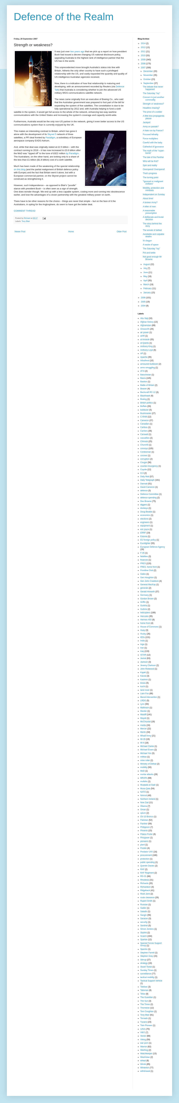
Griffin (143, 602)
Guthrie (143, 609)
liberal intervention (148, 697)
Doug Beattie (146, 512)
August (146, 264)
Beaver (143, 388)
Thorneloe (145, 1008)
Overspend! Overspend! (154, 169)
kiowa (143, 683)
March (146, 284)
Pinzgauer (145, 837)
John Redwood (147, 669)
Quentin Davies (147, 866)
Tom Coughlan (147, 1011)
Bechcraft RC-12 (148, 392)
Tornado (144, 1018)
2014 (143, 43)
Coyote (143, 469)
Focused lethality (150, 134)
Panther (144, 823)
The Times (145, 1004)
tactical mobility (147, 977)
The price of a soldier (152, 112)
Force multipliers (150, 138)
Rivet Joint (145, 894)
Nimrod (143, 795)
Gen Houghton (147, 577)
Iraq (142, 651)
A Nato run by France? (153, 130)
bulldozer (144, 410)
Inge (142, 644)
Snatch (143, 936)
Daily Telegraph (147, 480)
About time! (148, 198)
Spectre (143, 949)
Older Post (122, 231)
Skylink (143, 932)
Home (71, 231)
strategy (144, 963)
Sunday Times (146, 970)
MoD (142, 771)
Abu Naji (144, 318)
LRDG (143, 700)
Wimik (143, 1064)
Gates (143, 574)
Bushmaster (145, 413)
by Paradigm (72, 153)
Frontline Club (146, 570)
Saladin (143, 911)
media (143, 725)
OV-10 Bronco (146, 816)
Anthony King (146, 346)
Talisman (144, 990)
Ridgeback (145, 890)
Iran (142, 648)
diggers (143, 504)
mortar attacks (146, 774)
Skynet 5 (52, 134)
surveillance (145, 973)
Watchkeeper (146, 1053)
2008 (143, 63)
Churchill (144, 445)
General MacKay (148, 584)
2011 (143, 51)
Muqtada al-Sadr (148, 785)
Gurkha (143, 605)
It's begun (147, 240)
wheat (143, 1060)
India (142, 641)
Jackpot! (147, 122)
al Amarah (145, 339)
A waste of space (151, 244)
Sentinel (144, 925)
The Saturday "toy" (151, 93)
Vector (143, 1036)
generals (144, 588)
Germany (144, 595)
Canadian (144, 424)
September (148, 83)
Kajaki (143, 672)
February (147, 288)
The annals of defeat (152, 230)
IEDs (142, 637)
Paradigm (50, 137)
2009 (143, 59)
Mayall (143, 718)
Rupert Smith (146, 901)
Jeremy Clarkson (148, 665)
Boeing (143, 399)
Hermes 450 (145, 619)
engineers (144, 522)
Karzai (143, 676)
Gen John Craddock (149, 581)
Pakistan (144, 820)
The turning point (150, 177)
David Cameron (147, 487)
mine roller (145, 760)
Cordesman (145, 452)
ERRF (143, 533)
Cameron (144, 420)
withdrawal (145, 1071)
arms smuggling (147, 367)
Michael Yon (145, 753)
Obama (143, 806)
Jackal (143, 658)
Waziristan (145, 1057)
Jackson (144, 662)
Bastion (143, 381)
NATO (143, 792)
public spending (147, 862)
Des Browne (145, 501)
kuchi (142, 686)
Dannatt (144, 483)
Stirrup (143, 960)
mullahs (143, 781)
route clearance (147, 897)
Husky (143, 634)
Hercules (144, 616)
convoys (144, 448)
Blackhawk (145, 396)
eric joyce (144, 529)
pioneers (144, 841)
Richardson (145, 887)
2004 (143, 306)
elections (144, 519)
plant (142, 845)
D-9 (142, 473)
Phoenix (144, 830)
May (145, 276)
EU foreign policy (148, 540)
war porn (144, 1043)
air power (144, 332)
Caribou (144, 427)
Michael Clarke (147, 746)
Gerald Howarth (147, 591)
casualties (144, 438)
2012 (143, 47)
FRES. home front (148, 567)
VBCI (142, 1032)
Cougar (143, 462)
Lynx (142, 704)
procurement (146, 855)
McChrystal (145, 721)
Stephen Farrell (147, 952)
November (148, 75)
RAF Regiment (147, 873)
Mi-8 (142, 743)
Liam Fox (144, 693)
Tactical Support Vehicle (151, 981)
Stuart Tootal (146, 967)
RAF (142, 869)
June (145, 272)
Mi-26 (142, 739)
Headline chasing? (151, 108)
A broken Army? (150, 202)
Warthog (144, 1050)
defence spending (148, 497)
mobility (143, 767)
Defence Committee (149, 494)
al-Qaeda (144, 343)
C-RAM (143, 417)
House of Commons (149, 627)
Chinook (144, 441)
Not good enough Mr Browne (152, 258)
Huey (142, 630)
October (147, 79)
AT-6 (142, 371)
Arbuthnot (144, 360)
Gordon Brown (147, 598)
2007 (143, 67)
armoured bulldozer (149, 364)
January (147, 292)
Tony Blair (26, 221)
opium (143, 813)
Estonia (143, 536)
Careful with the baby (152, 142)
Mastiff (143, 714)
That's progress (150, 173)
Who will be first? (151, 161)
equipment (145, 526)
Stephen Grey (146, 956)
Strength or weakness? (153, 104)
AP (141, 353)
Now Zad (144, 802)
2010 (143, 55)
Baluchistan (145, 374)
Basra (143, 378)
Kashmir (144, 679)
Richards (144, 883)
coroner (143, 455)
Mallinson (144, 707)
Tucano (143, 1022)
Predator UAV (146, 852)
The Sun (144, 1001)
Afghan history (147, 322)
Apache (143, 357)
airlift (142, 336)
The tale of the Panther (153, 157)
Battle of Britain (147, 385)
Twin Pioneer (146, 1025)
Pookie (143, 848)
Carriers (144, 431)
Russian (144, 904)
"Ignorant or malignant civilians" (153, 182)
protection (144, 859)
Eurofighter (145, 543)
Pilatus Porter (146, 834)
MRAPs (143, 778)
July (145, 268)
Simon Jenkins (147, 929)
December (148, 71)
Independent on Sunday (154, 194)
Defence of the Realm (64, 16)
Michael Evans (147, 749)
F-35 (142, 553)
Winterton (144, 1067)
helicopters (145, 612)
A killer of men (149, 206)
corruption (144, 459)
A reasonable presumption (150, 211)
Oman (143, 809)
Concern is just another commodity (153, 98)
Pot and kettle (149, 253)
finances (144, 560)
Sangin (143, 915)
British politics (146, 403)
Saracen (144, 918)
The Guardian (146, 997)
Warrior (143, 1046)
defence (144, 490)
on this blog (19, 169)
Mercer (143, 728)
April (145, 280)
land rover (144, 690)
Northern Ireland (147, 799)
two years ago (77, 51)
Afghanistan (145, 325)
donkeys (144, 508)
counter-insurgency (149, 466)
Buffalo (143, 406)
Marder (143, 711)
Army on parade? (151, 126)
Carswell (144, 434)
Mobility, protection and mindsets (153, 189)
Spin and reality (150, 165)
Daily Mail (144, 476)
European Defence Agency (152, 547)
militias (143, 757)
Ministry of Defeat (148, 764)
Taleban (144, 987)
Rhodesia (144, 880)
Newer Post (20, 231)
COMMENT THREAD (24, 210)
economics (145, 515)
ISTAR (143, 655)
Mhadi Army (145, 736)
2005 (143, 302)
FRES (143, 563)
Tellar (142, 994)
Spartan (144, 939)
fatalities (144, 556)
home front (145, 623)
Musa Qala (145, 788)
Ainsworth (144, 329)
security (143, 922)
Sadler (143, 908)
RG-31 (143, 876)
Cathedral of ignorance (153, 147)
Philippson (145, 827)
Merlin (143, 732)
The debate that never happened (153, 88)
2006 (143, 297)
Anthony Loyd (146, 350)
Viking (143, 1039)
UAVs (142, 1029)
